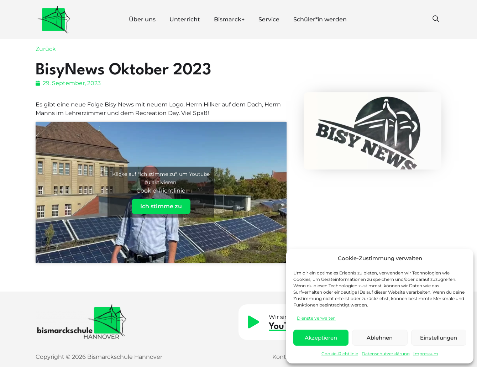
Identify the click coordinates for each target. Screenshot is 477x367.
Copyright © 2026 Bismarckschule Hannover (99, 356)
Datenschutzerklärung (386, 353)
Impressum (425, 353)
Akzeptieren (321, 337)
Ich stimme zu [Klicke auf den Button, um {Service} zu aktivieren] (161, 206)
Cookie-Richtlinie (339, 353)
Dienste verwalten (316, 318)
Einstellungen (438, 337)
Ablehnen (380, 337)
